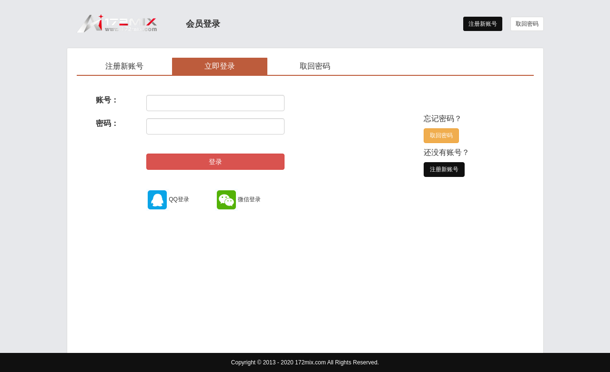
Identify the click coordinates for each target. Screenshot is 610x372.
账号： (107, 100)
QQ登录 (167, 199)
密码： (107, 123)
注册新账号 (482, 24)
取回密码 (527, 24)
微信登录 (238, 199)
